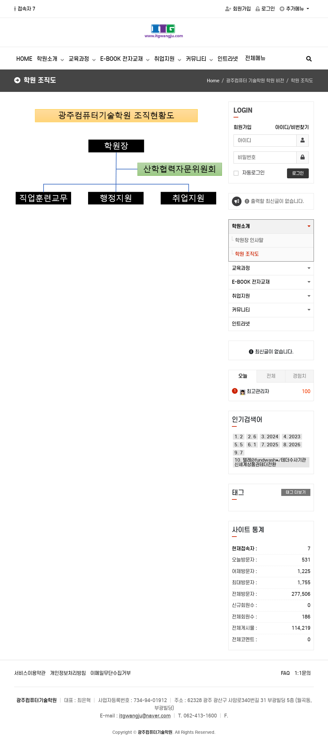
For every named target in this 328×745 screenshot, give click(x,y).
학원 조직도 (247, 254)
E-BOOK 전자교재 (122, 58)
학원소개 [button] (241, 226)
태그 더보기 (296, 492)
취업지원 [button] (241, 296)
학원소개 (48, 58)
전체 (270, 376)
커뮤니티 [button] (241, 310)
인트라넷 (227, 58)
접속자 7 (24, 9)
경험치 (299, 376)
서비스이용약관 (29, 673)
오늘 (242, 376)
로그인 (265, 9)
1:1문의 (302, 673)
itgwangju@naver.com (145, 716)
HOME (24, 58)
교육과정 (80, 58)
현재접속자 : (271, 549)
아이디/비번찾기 (292, 127)
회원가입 (238, 9)
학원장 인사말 (249, 240)
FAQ (285, 673)
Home (213, 81)
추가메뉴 (292, 9)
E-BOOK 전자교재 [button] (251, 282)
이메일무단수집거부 (110, 673)
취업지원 (165, 58)
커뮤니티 (197, 58)
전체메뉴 (255, 58)
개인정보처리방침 (68, 673)
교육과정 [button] (241, 268)
